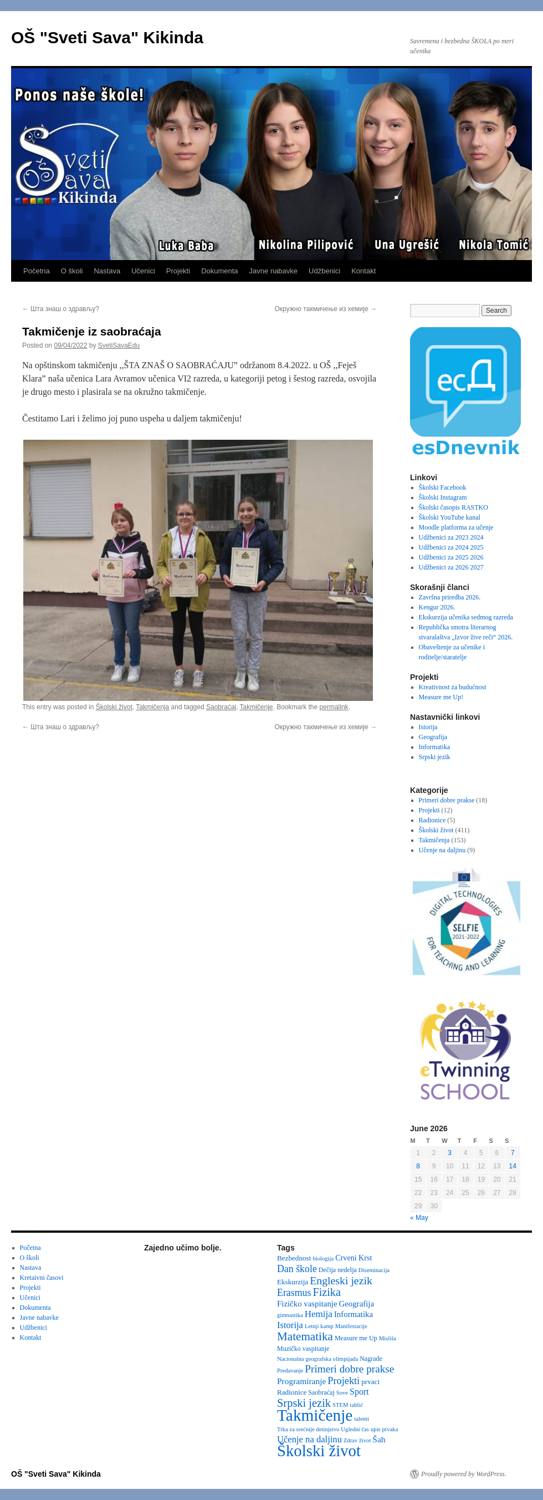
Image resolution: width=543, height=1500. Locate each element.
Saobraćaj (221, 707)
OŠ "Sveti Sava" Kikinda (107, 37)
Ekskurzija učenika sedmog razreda (466, 617)
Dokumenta (219, 271)
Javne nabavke (273, 271)
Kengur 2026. (437, 607)
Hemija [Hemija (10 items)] (318, 1314)
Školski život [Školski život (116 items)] (319, 1451)
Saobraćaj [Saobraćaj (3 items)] (321, 1392)
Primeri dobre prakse (447, 800)
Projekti (178, 271)
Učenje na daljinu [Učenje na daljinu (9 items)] (309, 1439)
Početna (36, 271)
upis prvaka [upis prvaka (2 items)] (384, 1429)
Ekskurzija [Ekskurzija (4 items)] (292, 1282)
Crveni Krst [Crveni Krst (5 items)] (353, 1257)
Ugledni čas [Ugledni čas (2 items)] (355, 1429)
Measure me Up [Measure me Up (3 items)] (356, 1338)
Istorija (428, 727)
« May (419, 1218)
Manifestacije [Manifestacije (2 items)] (351, 1326)
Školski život (114, 707)
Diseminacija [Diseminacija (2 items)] (374, 1270)
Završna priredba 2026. (450, 597)
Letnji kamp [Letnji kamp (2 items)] (319, 1326)
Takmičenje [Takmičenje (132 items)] (314, 1415)
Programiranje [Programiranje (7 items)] (301, 1381)
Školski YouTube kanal (449, 517)
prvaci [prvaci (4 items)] (370, 1381)
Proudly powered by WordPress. (463, 1474)
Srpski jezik (434, 757)
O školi (72, 271)
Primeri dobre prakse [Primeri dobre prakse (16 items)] (349, 1369)
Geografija (433, 737)
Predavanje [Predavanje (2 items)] (290, 1370)
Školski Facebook (443, 487)
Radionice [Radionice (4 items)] (291, 1392)
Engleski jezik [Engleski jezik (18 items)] (341, 1280)
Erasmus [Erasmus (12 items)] (294, 1292)
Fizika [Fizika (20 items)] (327, 1292)
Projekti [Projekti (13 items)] (343, 1380)
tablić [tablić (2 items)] (356, 1405)
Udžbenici (324, 271)
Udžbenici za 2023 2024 (451, 537)
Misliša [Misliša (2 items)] (387, 1338)
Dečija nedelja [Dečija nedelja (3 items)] (338, 1270)
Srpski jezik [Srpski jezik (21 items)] (304, 1403)
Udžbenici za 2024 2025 (451, 547)
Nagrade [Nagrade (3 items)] (371, 1358)
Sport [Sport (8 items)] (359, 1391)
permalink (334, 707)
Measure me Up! (441, 697)
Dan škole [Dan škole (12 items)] (297, 1268)
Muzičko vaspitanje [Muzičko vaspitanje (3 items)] (303, 1348)
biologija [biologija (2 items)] (323, 1258)
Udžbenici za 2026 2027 (451, 567)
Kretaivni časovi (42, 1278)
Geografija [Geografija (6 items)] (357, 1303)
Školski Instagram (443, 497)
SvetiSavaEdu (119, 345)
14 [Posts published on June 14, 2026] (512, 1166)
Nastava (107, 271)
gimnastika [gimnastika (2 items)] (290, 1315)
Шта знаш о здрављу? (60, 309)
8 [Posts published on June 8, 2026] (418, 1166)
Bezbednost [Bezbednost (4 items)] (294, 1258)
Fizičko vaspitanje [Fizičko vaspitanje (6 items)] (307, 1303)
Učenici (143, 271)
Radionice (432, 820)
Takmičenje (256, 707)
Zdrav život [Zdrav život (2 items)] (357, 1440)
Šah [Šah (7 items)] (378, 1439)
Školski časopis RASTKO (453, 507)
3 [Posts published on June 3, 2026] (450, 1153)
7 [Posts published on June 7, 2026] (513, 1153)
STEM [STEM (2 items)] (340, 1405)
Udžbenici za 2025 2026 (451, 557)
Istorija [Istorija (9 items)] (290, 1325)
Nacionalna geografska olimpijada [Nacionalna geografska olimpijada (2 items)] (317, 1359)
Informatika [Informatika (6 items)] (353, 1314)
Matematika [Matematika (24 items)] (305, 1336)
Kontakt (363, 271)
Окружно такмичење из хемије (325, 309)
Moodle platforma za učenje (456, 527)
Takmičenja (152, 707)
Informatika (434, 747)
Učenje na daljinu (442, 850)
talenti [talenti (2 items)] (361, 1419)
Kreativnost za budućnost (452, 687)
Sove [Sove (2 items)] (342, 1393)
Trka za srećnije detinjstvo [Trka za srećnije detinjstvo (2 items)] (308, 1429)
